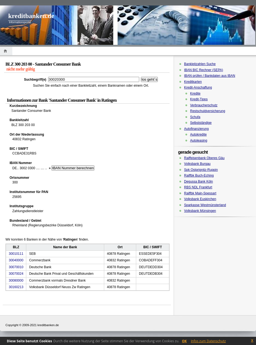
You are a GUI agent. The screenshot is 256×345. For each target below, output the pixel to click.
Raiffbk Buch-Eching (199, 175)
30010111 (16, 254)
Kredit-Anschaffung (198, 87)
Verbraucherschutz (203, 105)
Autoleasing (198, 140)
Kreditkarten (193, 82)
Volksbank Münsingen (200, 211)
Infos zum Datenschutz (208, 341)
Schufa (195, 117)
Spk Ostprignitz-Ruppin (201, 170)
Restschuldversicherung (207, 111)
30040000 (16, 260)
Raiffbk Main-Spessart (200, 193)
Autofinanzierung (196, 129)
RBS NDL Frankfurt (198, 187)
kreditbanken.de (31, 15)
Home (6, 51)
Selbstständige (201, 123)
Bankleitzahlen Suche (200, 64)
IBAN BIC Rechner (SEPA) (203, 70)
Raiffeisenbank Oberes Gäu (204, 158)
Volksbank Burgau (197, 164)
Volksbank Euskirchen (200, 199)
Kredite (195, 93)
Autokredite (198, 134)
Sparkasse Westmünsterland (205, 205)
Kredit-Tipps (199, 99)
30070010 (16, 267)
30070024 (16, 274)
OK (184, 341)
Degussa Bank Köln (198, 181)
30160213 (16, 287)
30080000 (16, 280)
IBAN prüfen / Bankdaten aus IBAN (209, 76)
